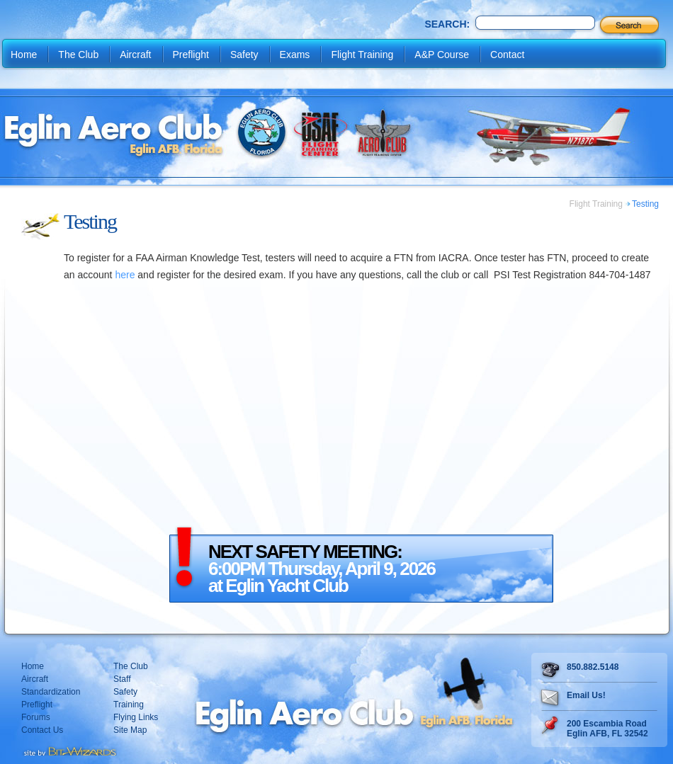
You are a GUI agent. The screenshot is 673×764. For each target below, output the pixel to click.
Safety (244, 54)
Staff (121, 679)
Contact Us (42, 730)
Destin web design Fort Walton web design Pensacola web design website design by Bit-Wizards (69, 750)
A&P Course (441, 54)
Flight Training (362, 54)
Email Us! (586, 695)
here (125, 274)
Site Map (130, 730)
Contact (507, 54)
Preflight (191, 54)
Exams (295, 54)
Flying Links (135, 717)
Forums (35, 717)
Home (24, 54)
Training (128, 704)
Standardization (50, 692)
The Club (78, 54)
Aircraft (135, 54)
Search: (447, 24)
